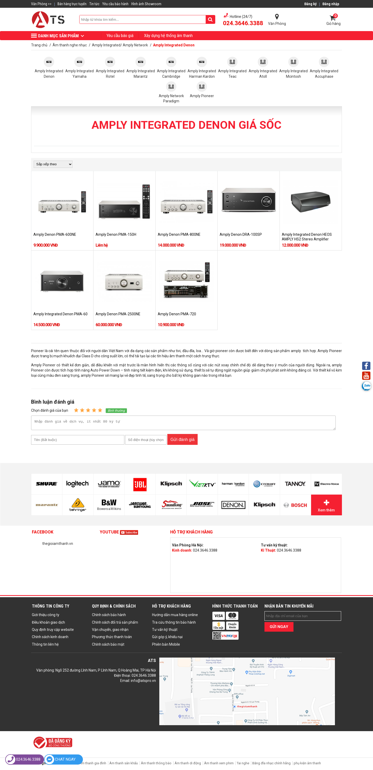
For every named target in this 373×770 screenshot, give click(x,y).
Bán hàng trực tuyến (72, 4)
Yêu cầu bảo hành (115, 4)
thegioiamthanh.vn (57, 545)
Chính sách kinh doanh (50, 638)
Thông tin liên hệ (45, 646)
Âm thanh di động (188, 765)
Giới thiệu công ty (45, 616)
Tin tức (94, 4)
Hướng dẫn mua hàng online (175, 616)
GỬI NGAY (279, 628)
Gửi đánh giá (182, 441)
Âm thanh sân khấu (123, 765)
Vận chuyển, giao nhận (110, 631)
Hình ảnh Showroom (146, 4)
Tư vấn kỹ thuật (164, 631)
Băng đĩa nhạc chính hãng (271, 765)
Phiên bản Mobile (166, 646)
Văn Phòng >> (41, 4)
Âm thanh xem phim (219, 765)
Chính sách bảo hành (109, 616)
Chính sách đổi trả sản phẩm (115, 624)
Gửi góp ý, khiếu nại (167, 638)
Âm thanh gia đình (92, 765)
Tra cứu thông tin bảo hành (174, 624)
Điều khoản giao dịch (48, 624)
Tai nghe (243, 765)
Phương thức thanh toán (112, 638)
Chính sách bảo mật (108, 646)
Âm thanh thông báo (156, 765)
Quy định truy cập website (53, 631)
